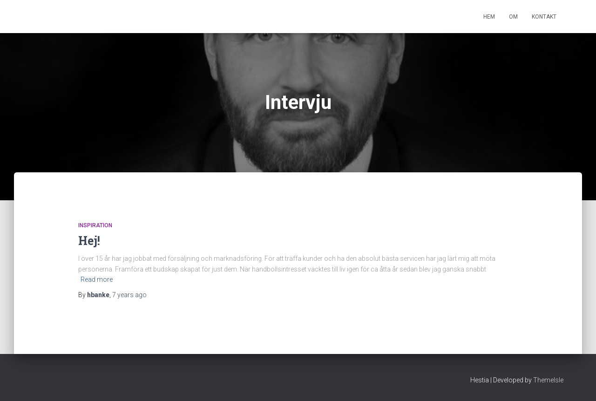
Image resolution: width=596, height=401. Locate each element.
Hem (489, 17)
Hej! (89, 240)
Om (513, 17)
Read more (97, 279)
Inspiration (95, 225)
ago (129, 295)
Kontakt (544, 17)
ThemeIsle (548, 380)
